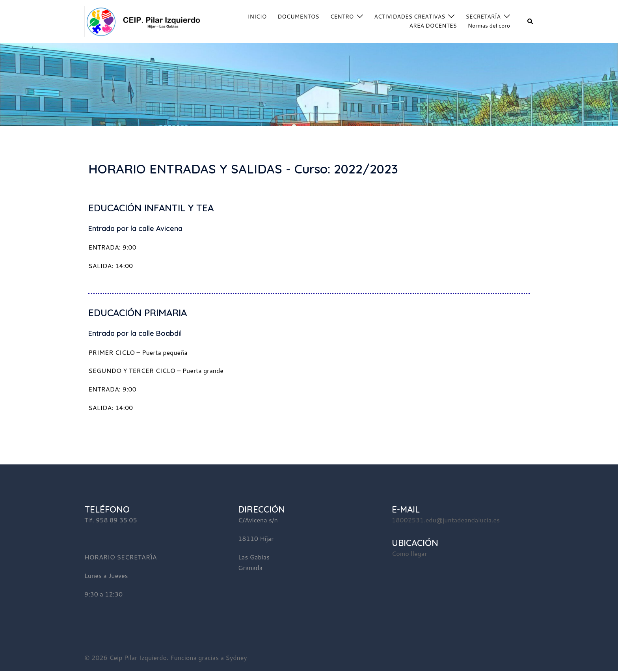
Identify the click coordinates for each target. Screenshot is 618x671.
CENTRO (342, 17)
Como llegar (409, 553)
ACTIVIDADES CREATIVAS (409, 17)
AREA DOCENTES (433, 26)
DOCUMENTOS (298, 17)
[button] (530, 21)
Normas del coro (489, 26)
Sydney (236, 657)
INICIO (257, 17)
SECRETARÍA (483, 17)
